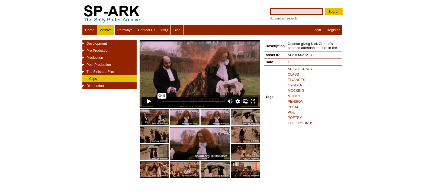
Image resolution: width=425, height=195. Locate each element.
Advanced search (283, 18)
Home (89, 30)
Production (94, 58)
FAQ (164, 30)
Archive (106, 30)
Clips (93, 79)
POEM (293, 107)
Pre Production (98, 50)
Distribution (95, 86)
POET (292, 112)
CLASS (293, 74)
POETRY (295, 118)
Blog (177, 30)
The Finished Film (100, 72)
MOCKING (296, 91)
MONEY (294, 96)
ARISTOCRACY (300, 69)
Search (333, 11)
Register (333, 30)
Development (96, 43)
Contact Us (146, 30)
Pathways (124, 30)
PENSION (295, 101)
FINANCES (296, 80)
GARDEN (295, 85)
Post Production (98, 65)
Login (317, 30)
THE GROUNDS (300, 123)
